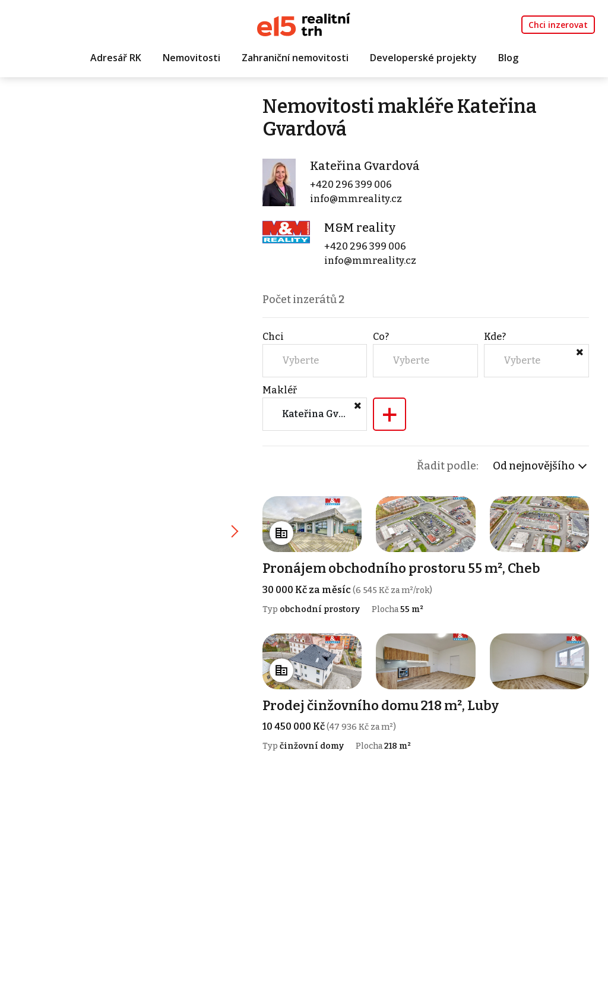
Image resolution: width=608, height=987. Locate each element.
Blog (508, 57)
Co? (381, 336)
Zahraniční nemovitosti (295, 57)
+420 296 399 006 (351, 184)
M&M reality (359, 227)
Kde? (495, 336)
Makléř (279, 390)
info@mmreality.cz (356, 198)
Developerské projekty (423, 57)
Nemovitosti (191, 57)
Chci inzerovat (558, 24)
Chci (273, 336)
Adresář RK (115, 57)
